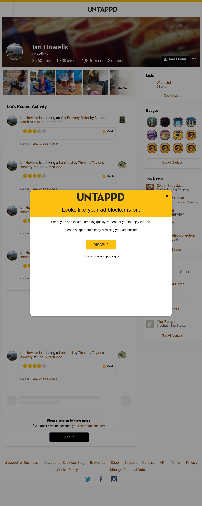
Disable (101, 245)
